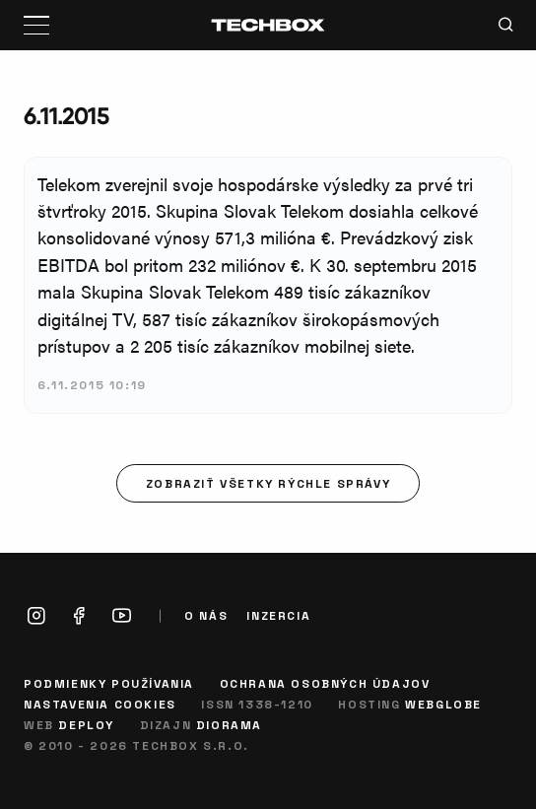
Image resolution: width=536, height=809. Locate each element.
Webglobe (443, 703)
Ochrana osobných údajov (325, 683)
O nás (206, 615)
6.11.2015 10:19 (92, 384)
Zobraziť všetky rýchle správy (268, 483)
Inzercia (278, 615)
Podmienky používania (109, 683)
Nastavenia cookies (100, 703)
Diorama (229, 724)
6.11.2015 (66, 115)
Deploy (86, 724)
